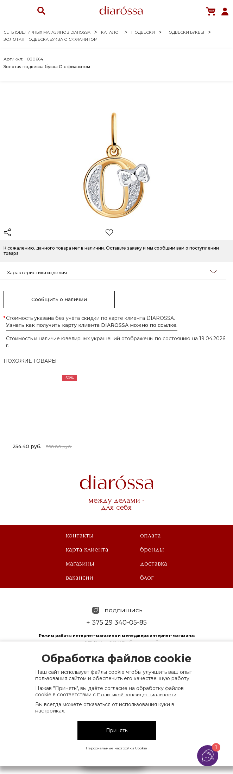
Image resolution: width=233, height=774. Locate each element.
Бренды (152, 549)
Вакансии (79, 577)
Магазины (80, 563)
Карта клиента (87, 549)
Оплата (150, 535)
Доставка (153, 563)
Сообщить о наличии (59, 299)
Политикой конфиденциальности (136, 694)
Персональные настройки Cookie (116, 748)
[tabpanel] (42, 413)
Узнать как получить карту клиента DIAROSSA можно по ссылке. (91, 325)
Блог (147, 577)
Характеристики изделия (112, 272)
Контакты (80, 535)
